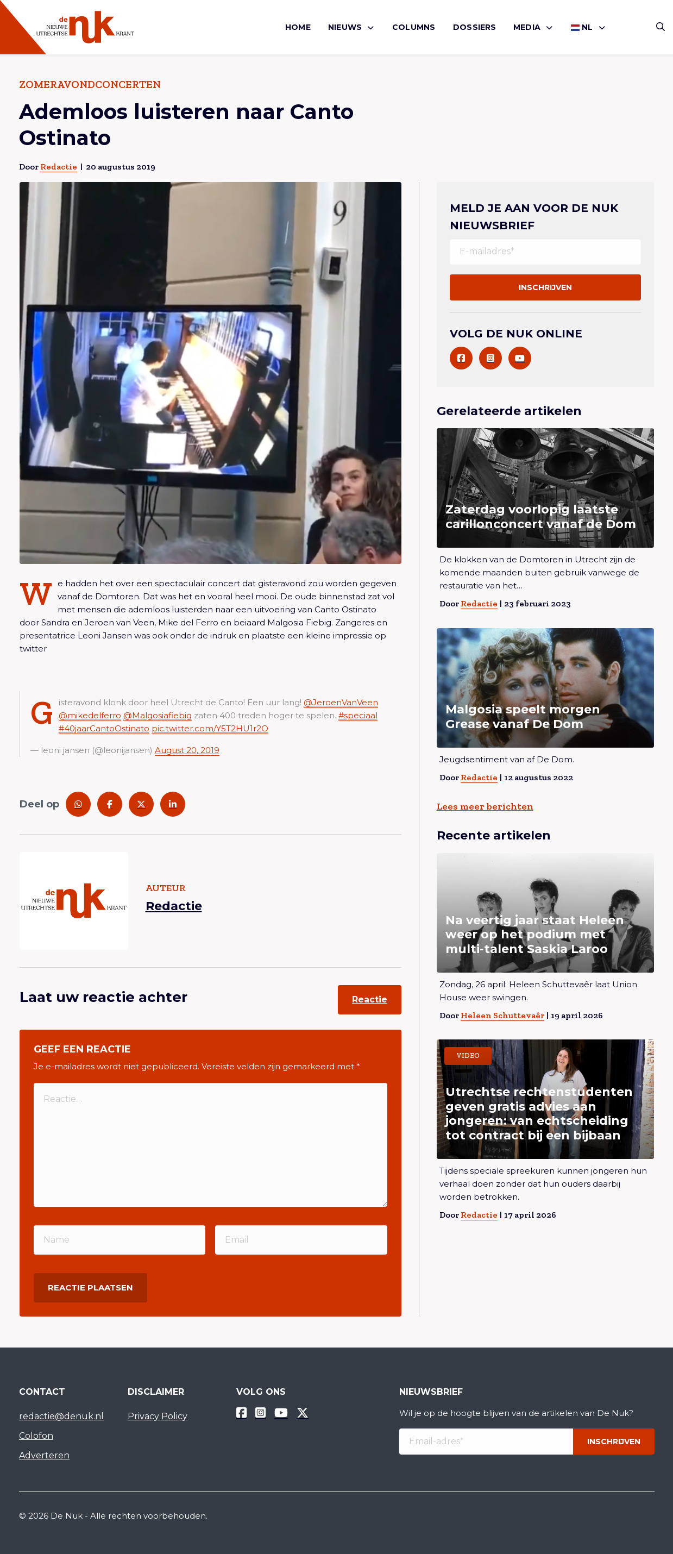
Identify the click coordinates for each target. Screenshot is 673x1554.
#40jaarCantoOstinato (104, 728)
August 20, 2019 (187, 750)
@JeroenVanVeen (341, 702)
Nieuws (345, 27)
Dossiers (474, 27)
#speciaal (358, 715)
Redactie (58, 166)
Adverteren (44, 1455)
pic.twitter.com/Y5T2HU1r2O (210, 728)
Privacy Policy (157, 1416)
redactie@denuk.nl (61, 1416)
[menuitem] (298, 27)
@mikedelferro (90, 715)
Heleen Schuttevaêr (502, 1015)
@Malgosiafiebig (157, 715)
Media (526, 27)
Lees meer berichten (485, 806)
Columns (413, 27)
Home (298, 27)
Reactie (369, 999)
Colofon (36, 1436)
